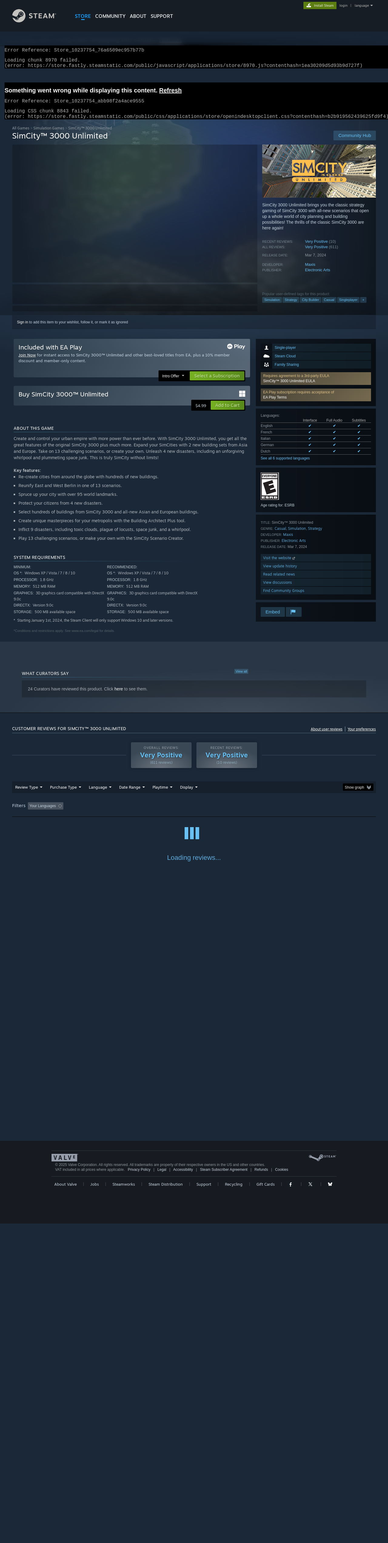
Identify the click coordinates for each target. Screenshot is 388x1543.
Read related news (279, 581)
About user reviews (327, 736)
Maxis (310, 271)
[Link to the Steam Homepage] (38, 20)
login (343, 5)
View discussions (277, 589)
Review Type (26, 794)
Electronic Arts (317, 277)
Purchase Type (63, 794)
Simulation (272, 307)
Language (98, 794)
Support (203, 1503)
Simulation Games (48, 135)
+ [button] (363, 307)
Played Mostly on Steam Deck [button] (194, 813)
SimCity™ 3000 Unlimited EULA (289, 388)
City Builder (310, 307)
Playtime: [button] (150, 813)
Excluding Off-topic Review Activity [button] (104, 813)
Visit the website (279, 565)
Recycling (233, 1503)
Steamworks (123, 1503)
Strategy (291, 307)
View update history (280, 573)
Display (186, 794)
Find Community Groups (283, 598)
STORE (83, 16)
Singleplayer (348, 307)
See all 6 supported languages (285, 465)
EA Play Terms (275, 404)
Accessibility (183, 1489)
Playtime (160, 794)
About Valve (65, 1503)
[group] (194, 814)
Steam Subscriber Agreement (224, 1489)
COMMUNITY (110, 16)
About (138, 16)
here (119, 696)
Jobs (94, 1503)
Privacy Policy (139, 1489)
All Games (20, 135)
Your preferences (362, 736)
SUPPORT (162, 16)
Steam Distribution (166, 1503)
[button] (316, 385)
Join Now (27, 362)
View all (241, 678)
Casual (329, 307)
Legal (161, 1489)
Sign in (22, 329)
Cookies (281, 1489)
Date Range (129, 794)
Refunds (261, 1489)
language (362, 5)
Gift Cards (265, 1503)
